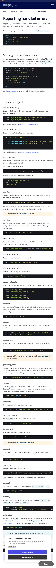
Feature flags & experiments (29, 124)
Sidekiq (29, 12)
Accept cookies (27, 552)
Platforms (13, 12)
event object (12, 91)
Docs (5, 12)
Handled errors (40, 12)
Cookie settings (27, 557)
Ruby (22, 12)
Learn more (12, 547)
